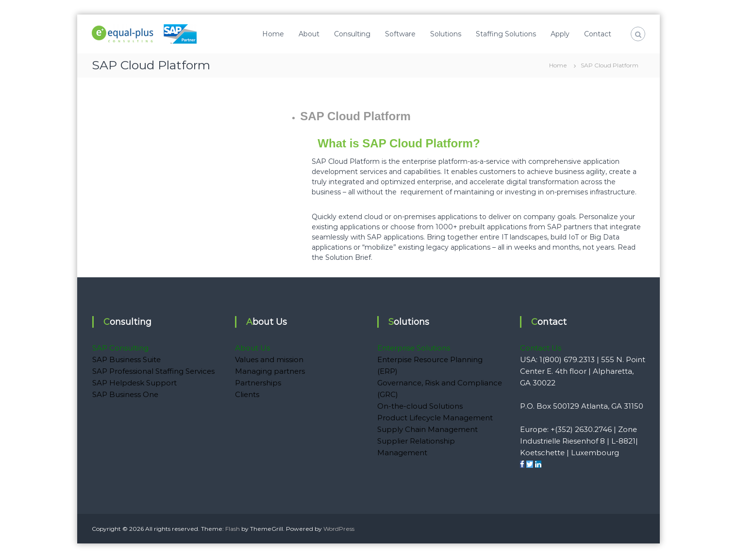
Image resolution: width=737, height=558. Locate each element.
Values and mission (269, 359)
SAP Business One (125, 394)
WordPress (338, 528)
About (309, 34)
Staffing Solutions (506, 34)
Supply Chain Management (427, 429)
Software (400, 34)
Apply (560, 34)
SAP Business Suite (126, 359)
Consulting (352, 34)
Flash (232, 528)
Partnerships (258, 382)
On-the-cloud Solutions (420, 406)
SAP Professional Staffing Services (153, 371)
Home (273, 34)
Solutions (445, 34)
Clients (247, 394)
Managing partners (270, 371)
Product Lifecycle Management (435, 417)
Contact (597, 34)
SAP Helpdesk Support (134, 382)
